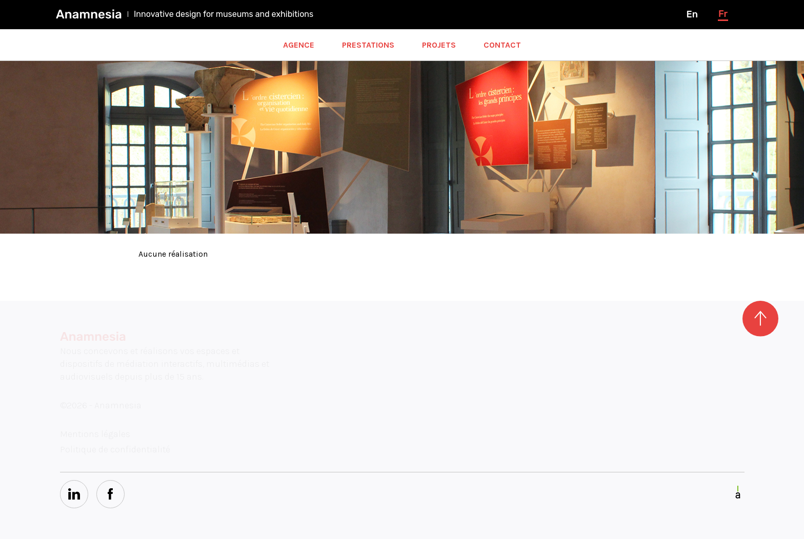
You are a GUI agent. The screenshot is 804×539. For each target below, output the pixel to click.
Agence (298, 45)
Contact (502, 45)
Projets (439, 45)
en (691, 14)
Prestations (368, 45)
